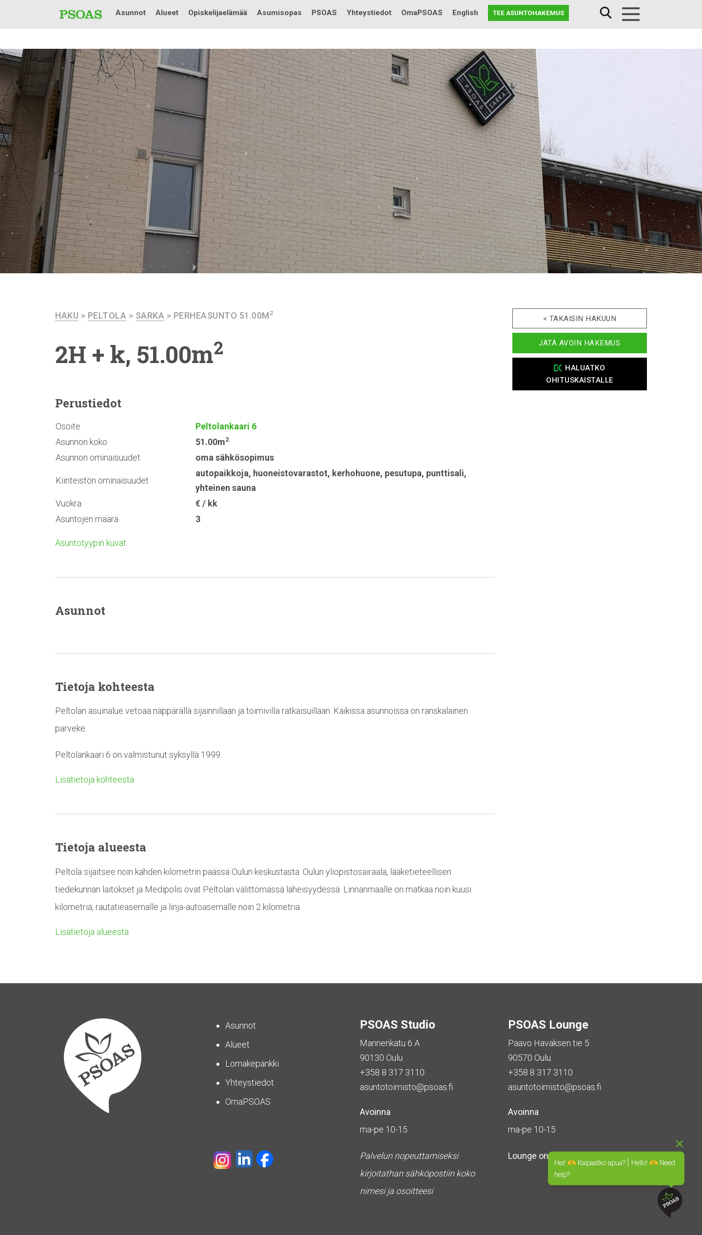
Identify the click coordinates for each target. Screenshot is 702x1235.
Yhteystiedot (369, 12)
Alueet (167, 12)
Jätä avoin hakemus (579, 343)
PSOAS (324, 12)
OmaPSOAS (422, 12)
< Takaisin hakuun (580, 318)
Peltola (107, 315)
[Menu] (631, 14)
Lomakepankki (252, 1063)
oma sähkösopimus (234, 457)
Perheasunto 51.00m (224, 315)
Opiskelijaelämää (217, 12)
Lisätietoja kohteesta (94, 779)
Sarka (150, 315)
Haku (605, 13)
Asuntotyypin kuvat (90, 543)
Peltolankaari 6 (225, 426)
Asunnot (131, 12)
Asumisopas (279, 12)
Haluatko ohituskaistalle (579, 374)
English (465, 12)
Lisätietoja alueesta (92, 932)
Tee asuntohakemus (528, 13)
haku (66, 315)
